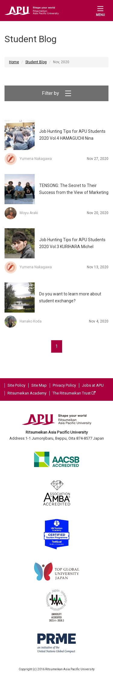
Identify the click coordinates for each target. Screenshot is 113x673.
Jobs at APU (93, 385)
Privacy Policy (64, 385)
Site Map (39, 385)
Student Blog (36, 62)
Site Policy (16, 385)
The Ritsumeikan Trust (74, 393)
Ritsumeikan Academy (27, 393)
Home (14, 62)
